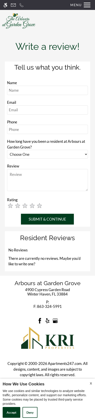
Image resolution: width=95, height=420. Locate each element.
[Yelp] (47, 320)
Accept (11, 412)
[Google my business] (55, 320)
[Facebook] (40, 320)
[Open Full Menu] (79, 5)
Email (11, 102)
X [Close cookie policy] (91, 383)
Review (13, 166)
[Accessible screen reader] (5, 5)
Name (12, 82)
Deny (30, 412)
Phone (12, 122)
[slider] (28, 206)
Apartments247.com (65, 363)
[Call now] (21, 5)
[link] (47, 292)
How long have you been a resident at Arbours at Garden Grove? (46, 144)
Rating (12, 199)
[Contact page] (13, 5)
